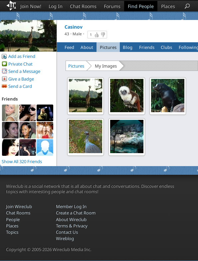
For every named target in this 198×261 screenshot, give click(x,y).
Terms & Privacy (72, 225)
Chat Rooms (83, 6)
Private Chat (20, 64)
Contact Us (67, 232)
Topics (12, 232)
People (13, 219)
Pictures (108, 47)
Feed (69, 47)
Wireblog (65, 238)
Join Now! (30, 6)
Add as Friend (21, 56)
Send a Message (24, 71)
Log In (56, 6)
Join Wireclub (19, 206)
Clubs (166, 47)
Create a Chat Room (76, 212)
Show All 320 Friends (22, 161)
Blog (127, 47)
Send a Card (20, 86)
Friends (146, 47)
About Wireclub (71, 219)
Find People (141, 6)
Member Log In (71, 206)
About (87, 47)
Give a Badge (21, 79)
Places (168, 6)
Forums (112, 6)
